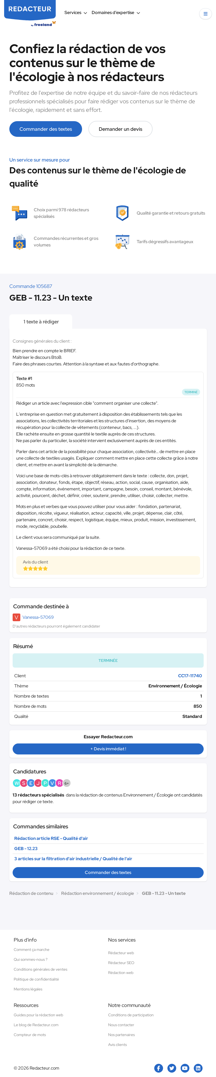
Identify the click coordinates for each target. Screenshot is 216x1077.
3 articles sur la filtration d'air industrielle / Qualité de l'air (73, 859)
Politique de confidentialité (36, 979)
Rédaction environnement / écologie (97, 893)
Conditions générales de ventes (40, 969)
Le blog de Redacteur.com (36, 1024)
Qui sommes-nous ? (30, 959)
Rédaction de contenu (31, 893)
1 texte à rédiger (41, 321)
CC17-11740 (190, 676)
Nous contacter (121, 1024)
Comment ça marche (31, 949)
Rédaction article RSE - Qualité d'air (51, 838)
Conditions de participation (131, 1014)
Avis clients (117, 1044)
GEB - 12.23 (26, 848)
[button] (205, 13)
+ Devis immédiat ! (108, 749)
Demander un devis (120, 129)
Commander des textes (45, 129)
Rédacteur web (121, 952)
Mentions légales (28, 989)
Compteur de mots (30, 1034)
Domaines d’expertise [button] (116, 12)
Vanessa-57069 (38, 617)
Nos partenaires (121, 1034)
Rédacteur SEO (121, 962)
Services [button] (75, 12)
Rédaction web (120, 972)
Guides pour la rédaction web (38, 1014)
